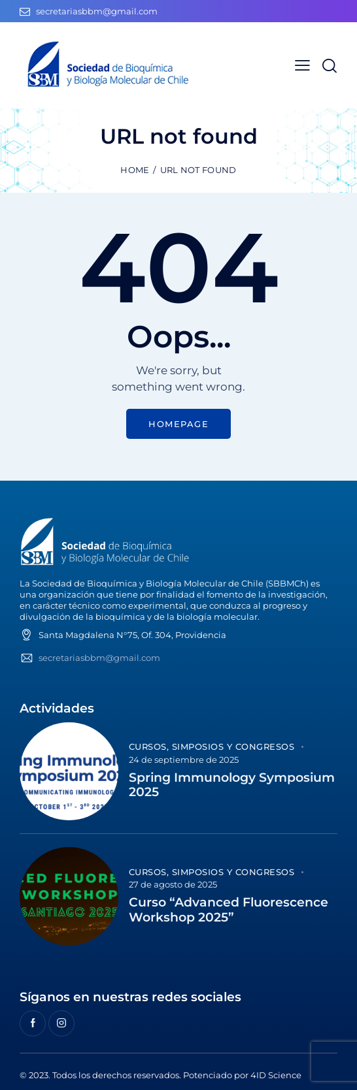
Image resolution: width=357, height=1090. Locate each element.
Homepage (178, 424)
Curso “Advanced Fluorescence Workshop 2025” (228, 910)
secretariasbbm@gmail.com (99, 657)
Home (134, 170)
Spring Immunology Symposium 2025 (232, 785)
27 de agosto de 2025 (173, 884)
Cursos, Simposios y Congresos (212, 746)
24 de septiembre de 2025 (184, 759)
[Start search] (329, 65)
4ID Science (275, 1075)
